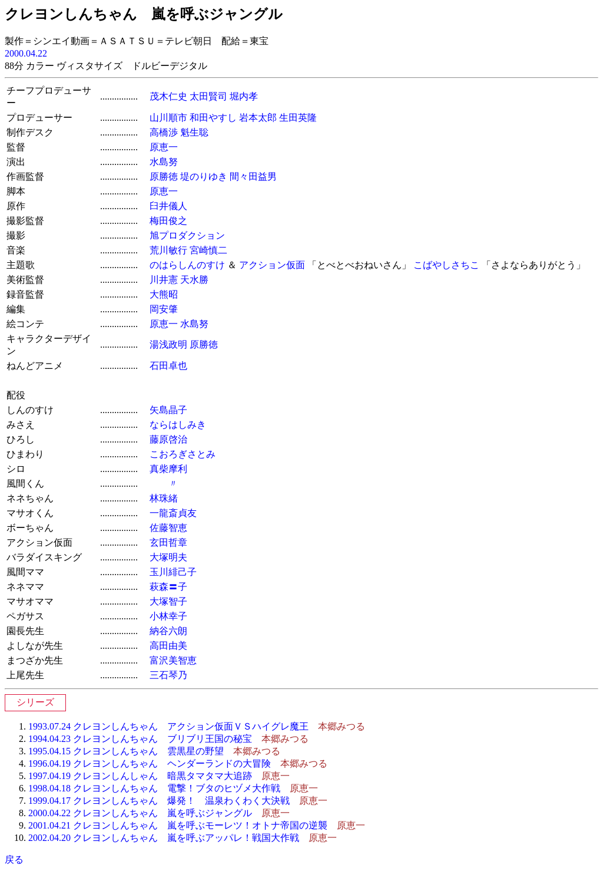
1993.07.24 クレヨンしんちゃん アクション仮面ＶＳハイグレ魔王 (168, 726)
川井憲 (164, 280)
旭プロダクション (187, 235)
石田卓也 (168, 366)
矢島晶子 (168, 410)
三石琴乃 (168, 675)
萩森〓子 (168, 587)
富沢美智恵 (173, 660)
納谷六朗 (168, 631)
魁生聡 (194, 132)
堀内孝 (244, 96)
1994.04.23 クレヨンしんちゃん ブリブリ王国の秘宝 (140, 739)
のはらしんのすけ (187, 265)
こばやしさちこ (446, 265)
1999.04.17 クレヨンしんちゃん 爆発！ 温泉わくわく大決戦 (159, 801)
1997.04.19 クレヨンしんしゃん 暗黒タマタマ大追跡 (140, 776)
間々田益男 (253, 176)
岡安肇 (164, 309)
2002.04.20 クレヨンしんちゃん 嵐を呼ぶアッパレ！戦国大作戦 (163, 838)
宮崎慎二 (208, 250)
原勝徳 (164, 176)
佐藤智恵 (168, 528)
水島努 (164, 162)
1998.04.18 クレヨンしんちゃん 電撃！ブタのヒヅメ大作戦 (154, 788)
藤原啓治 (168, 439)
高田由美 (168, 646)
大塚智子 (168, 601)
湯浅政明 (168, 344)
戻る (14, 859)
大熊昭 (164, 294)
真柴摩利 (168, 469)
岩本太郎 (258, 118)
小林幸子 (168, 616)
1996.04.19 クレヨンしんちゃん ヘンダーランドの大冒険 (149, 763)
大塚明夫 (168, 557)
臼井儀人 (168, 206)
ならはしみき (178, 425)
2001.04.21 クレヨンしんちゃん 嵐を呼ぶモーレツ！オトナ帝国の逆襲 (177, 825)
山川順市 (168, 118)
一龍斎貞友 (173, 513)
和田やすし (213, 118)
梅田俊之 (168, 221)
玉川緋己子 (173, 572)
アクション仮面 (272, 265)
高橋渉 (164, 132)
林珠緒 (164, 498)
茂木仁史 (168, 96)
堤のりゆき (203, 176)
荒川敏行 (168, 250)
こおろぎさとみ (183, 454)
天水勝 (194, 280)
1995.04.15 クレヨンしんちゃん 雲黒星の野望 (126, 751)
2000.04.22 (26, 53)
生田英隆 (298, 118)
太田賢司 (208, 96)
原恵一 (164, 147)
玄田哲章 (168, 542)
